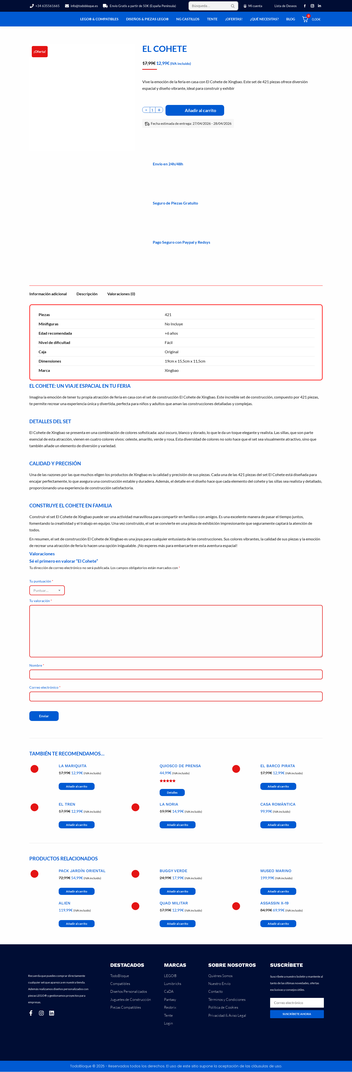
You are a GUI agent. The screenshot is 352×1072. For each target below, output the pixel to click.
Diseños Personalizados (128, 991)
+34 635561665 (44, 6)
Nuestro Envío (219, 983)
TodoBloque (119, 975)
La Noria (169, 804)
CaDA (169, 991)
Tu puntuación (41, 581)
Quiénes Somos (220, 975)
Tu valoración (40, 601)
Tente (168, 1015)
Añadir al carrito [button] (76, 786)
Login (168, 1023)
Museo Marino (275, 871)
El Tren (67, 804)
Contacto (215, 991)
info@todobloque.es (81, 6)
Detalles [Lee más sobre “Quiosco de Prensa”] (172, 792)
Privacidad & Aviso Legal (227, 1015)
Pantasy (170, 999)
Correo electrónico (45, 687)
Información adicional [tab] (48, 293)
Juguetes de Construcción (130, 999)
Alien (64, 903)
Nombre (36, 665)
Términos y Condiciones (226, 999)
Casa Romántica (278, 804)
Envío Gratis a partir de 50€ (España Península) (139, 6)
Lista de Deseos (286, 6)
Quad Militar (174, 903)
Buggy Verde (173, 871)
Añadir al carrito (200, 110)
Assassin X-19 (274, 903)
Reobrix (170, 1007)
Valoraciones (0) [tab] (121, 293)
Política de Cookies (223, 1007)
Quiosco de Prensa (180, 766)
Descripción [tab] (87, 293)
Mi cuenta (252, 6)
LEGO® (170, 975)
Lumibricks (172, 983)
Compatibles (120, 983)
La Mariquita (73, 766)
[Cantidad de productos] (153, 110)
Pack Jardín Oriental (82, 871)
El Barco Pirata (277, 766)
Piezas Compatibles (125, 1007)
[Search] (213, 6)
